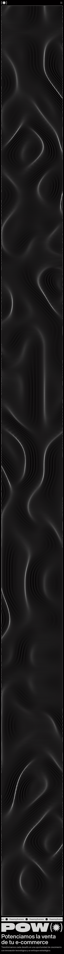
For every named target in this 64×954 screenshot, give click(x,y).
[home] (4, 3)
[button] (61, 3)
